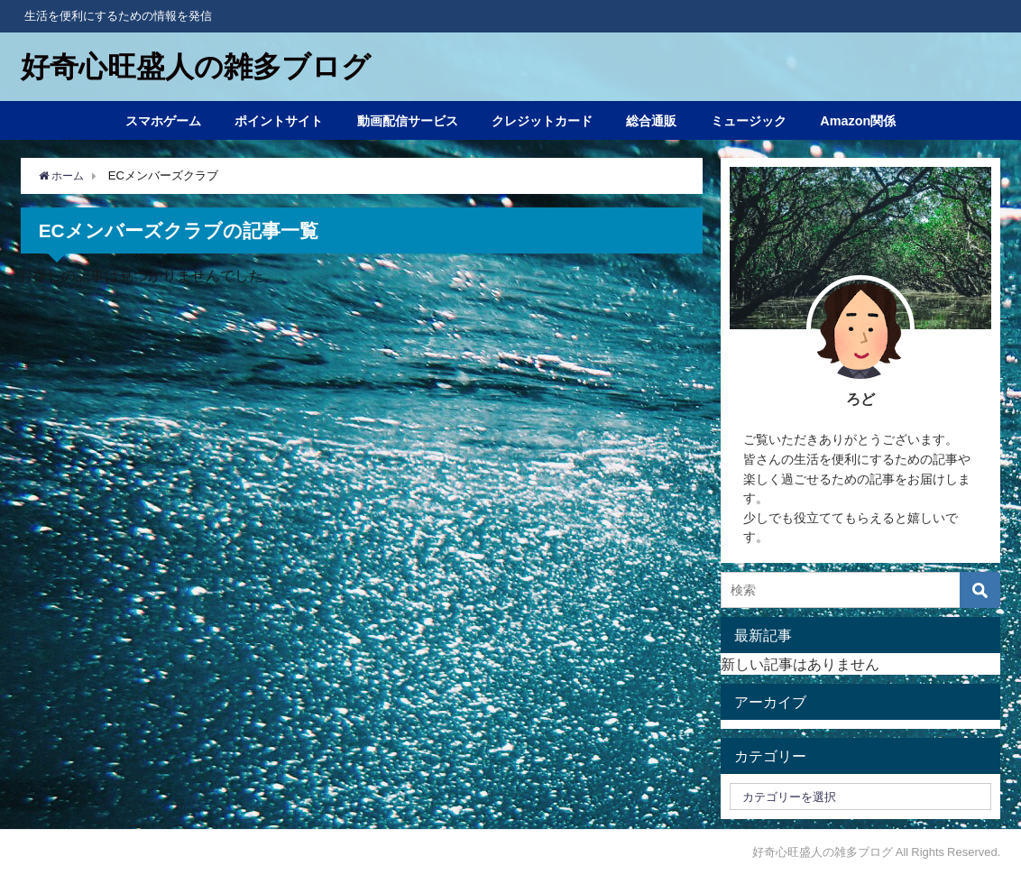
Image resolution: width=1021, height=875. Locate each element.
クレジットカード (542, 121)
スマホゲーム (163, 121)
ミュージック (748, 121)
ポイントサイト (279, 121)
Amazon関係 (858, 121)
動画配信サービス (407, 121)
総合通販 (651, 121)
